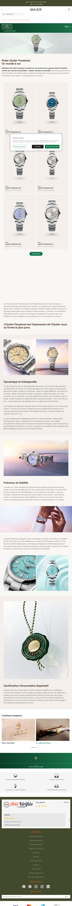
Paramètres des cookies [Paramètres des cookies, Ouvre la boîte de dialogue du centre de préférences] (19, 146)
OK (66, 896)
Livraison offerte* (36, 4)
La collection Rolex (9, 31)
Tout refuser (38, 146)
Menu (67, 26)
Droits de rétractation (36, 844)
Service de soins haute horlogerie (15, 787)
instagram (36, 886)
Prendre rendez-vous (36, 873)
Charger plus (36, 253)
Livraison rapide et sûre (56, 777)
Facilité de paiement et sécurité (56, 787)
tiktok (42, 886)
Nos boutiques (36, 869)
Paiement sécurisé (36, 840)
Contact (36, 865)
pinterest (29, 886)
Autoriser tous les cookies (52, 146)
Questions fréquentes (36, 836)
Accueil (4, 20)
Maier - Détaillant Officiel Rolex (19, 20)
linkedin (48, 886)
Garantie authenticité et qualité (15, 777)
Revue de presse (36, 861)
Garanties (36, 853)
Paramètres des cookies (36, 877)
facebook (23, 886)
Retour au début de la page (36, 766)
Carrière (36, 857)
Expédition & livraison (36, 848)
